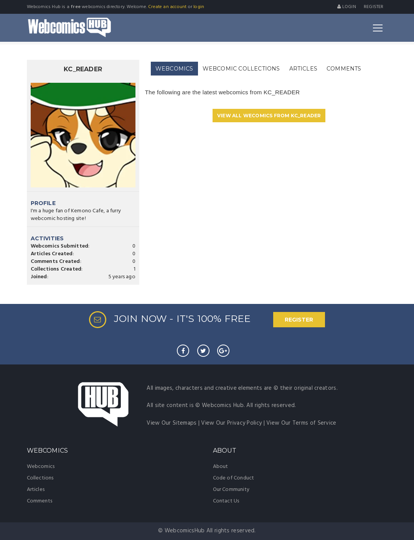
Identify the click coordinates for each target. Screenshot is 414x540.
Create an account (167, 7)
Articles (36, 489)
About (220, 466)
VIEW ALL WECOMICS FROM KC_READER (269, 115)
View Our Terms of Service (301, 423)
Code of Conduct (233, 478)
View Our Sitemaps (171, 423)
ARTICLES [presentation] (303, 68)
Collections (40, 478)
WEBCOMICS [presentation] (174, 68)
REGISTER (299, 319)
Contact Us (226, 501)
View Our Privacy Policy (231, 423)
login (198, 7)
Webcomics (41, 466)
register (374, 7)
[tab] (174, 69)
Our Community (231, 489)
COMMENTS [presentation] (344, 68)
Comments (40, 501)
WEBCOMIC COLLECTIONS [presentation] (241, 68)
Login (346, 7)
